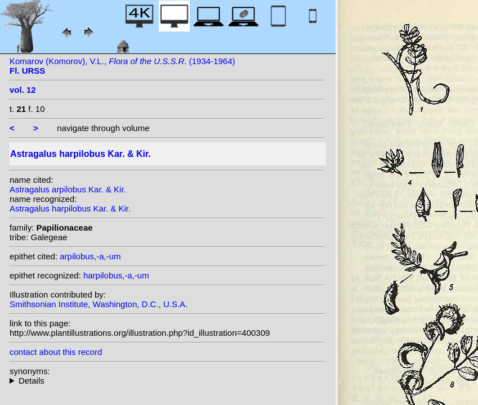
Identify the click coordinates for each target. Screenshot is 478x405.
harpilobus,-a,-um (116, 275)
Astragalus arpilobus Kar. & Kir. (68, 189)
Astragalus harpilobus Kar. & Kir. (70, 208)
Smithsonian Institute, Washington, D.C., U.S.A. (98, 304)
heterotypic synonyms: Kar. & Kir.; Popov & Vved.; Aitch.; (167, 380)
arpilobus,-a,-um (90, 256)
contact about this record (56, 352)
